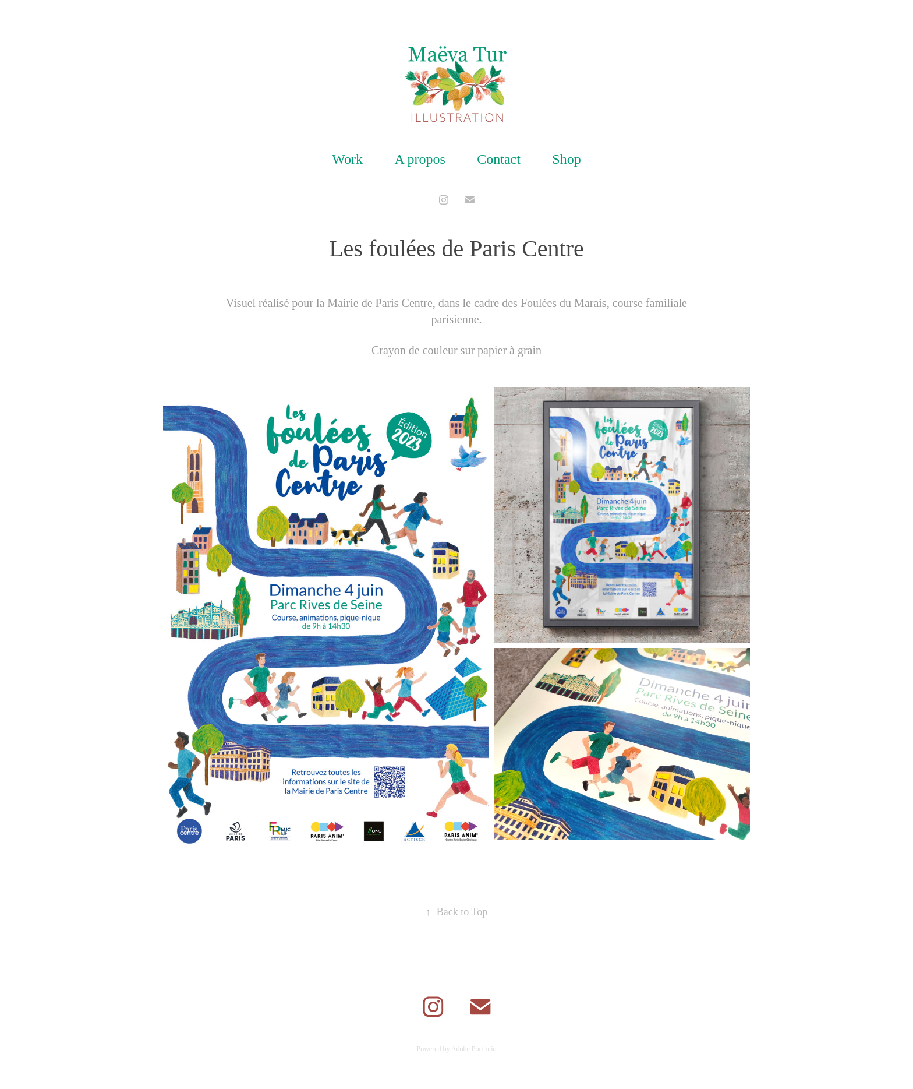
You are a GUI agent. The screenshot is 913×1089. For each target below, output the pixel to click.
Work (347, 159)
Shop (566, 159)
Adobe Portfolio (474, 1049)
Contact (499, 159)
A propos (419, 159)
